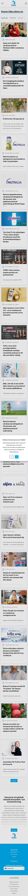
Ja (16, 457)
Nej (12, 457)
